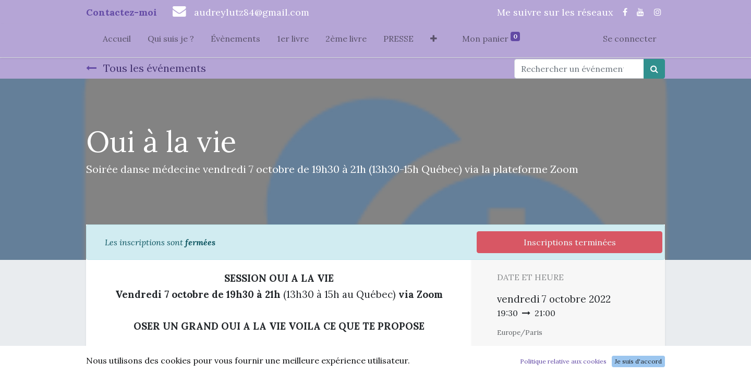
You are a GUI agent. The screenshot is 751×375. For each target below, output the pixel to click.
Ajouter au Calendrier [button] (552, 352)
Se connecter (630, 38)
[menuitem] (117, 40)
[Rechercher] (654, 69)
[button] (433, 40)
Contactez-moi (121, 12)
